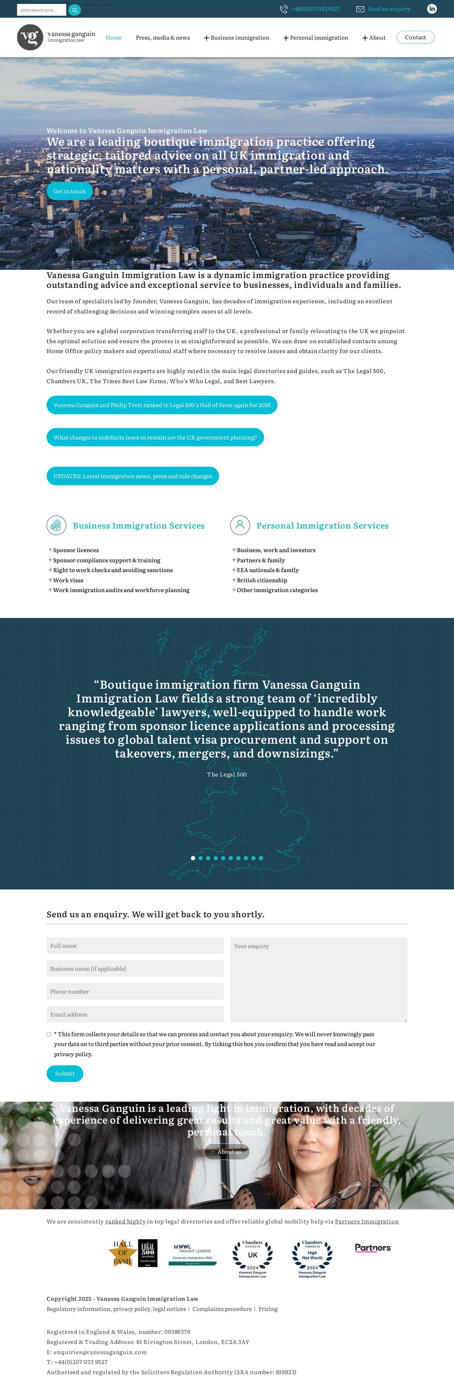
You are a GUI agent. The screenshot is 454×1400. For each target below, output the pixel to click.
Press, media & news (163, 37)
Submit (65, 1073)
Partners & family (261, 560)
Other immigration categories (277, 590)
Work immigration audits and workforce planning (121, 590)
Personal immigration (319, 37)
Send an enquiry (389, 8)
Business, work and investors (276, 550)
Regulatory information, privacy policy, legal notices (116, 1308)
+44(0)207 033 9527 (315, 8)
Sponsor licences (76, 550)
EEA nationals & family (268, 570)
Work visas (68, 580)
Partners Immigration (367, 1221)
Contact (415, 37)
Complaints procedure (222, 1308)
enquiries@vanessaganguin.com (100, 1352)
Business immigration (240, 37)
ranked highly (125, 1221)
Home (114, 37)
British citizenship (262, 580)
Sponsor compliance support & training (106, 560)
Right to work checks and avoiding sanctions (113, 570)
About (377, 37)
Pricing (268, 1308)
